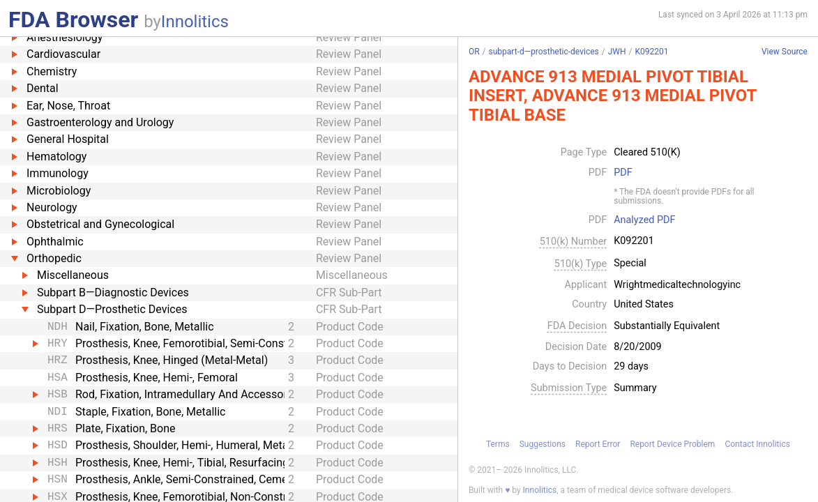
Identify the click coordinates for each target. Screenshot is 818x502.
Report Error (597, 444)
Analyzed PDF (644, 220)
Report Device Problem (672, 444)
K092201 (651, 51)
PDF (623, 172)
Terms (498, 444)
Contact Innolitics (757, 444)
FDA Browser (73, 19)
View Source (785, 51)
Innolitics (195, 21)
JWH (617, 51)
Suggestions (543, 444)
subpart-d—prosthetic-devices (543, 51)
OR (474, 51)
